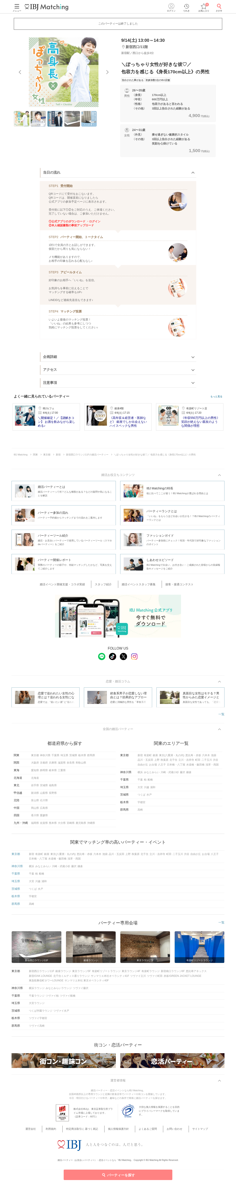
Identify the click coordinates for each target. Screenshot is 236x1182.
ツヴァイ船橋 (67, 997)
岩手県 (35, 787)
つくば (141, 796)
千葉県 (55, 757)
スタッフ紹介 (107, 584)
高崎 (140, 811)
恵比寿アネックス (196, 973)
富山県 (35, 802)
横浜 (140, 774)
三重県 (62, 772)
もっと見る (216, 396)
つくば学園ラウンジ (40, 1012)
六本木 (206, 757)
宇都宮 (141, 804)
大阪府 (35, 764)
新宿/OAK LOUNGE (40, 977)
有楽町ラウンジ (150, 973)
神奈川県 (45, 757)
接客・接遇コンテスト (173, 584)
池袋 (213, 757)
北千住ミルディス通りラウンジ (71, 977)
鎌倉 (188, 774)
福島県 (53, 787)
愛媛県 (44, 817)
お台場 (153, 766)
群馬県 (91, 757)
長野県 (53, 794)
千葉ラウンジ (37, 997)
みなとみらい (152, 774)
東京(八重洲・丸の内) (171, 757)
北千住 (173, 762)
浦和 (152, 789)
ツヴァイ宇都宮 (38, 1020)
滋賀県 (62, 764)
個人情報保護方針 (119, 1132)
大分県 (62, 824)
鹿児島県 (81, 824)
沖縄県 (91, 824)
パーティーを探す (118, 1174)
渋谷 (215, 762)
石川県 (44, 802)
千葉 (140, 781)
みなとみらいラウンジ (59, 990)
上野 (157, 762)
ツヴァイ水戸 (61, 1012)
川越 (146, 789)
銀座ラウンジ (63, 973)
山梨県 (44, 794)
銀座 (155, 757)
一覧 (221, 715)
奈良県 (71, 764)
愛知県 (35, 772)
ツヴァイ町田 (155, 977)
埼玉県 (64, 757)
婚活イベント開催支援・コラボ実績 (71, 584)
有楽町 (148, 757)
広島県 (44, 809)
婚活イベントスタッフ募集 (137, 584)
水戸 (149, 796)
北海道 (35, 779)
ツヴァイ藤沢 (80, 990)
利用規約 (59, 1132)
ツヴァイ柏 (52, 997)
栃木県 (82, 757)
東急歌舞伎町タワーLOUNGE (46, 982)
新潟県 (35, 794)
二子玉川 (206, 762)
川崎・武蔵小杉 (170, 774)
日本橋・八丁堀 (176, 766)
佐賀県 (44, 824)
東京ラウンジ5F (81, 973)
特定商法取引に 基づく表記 (86, 1132)
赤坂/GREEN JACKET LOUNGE (182, 977)
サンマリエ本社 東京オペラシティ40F (87, 982)
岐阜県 (53, 772)
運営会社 (43, 1132)
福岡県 (35, 824)
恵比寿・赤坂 (193, 757)
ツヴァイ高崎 (37, 1027)
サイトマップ (189, 1132)
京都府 (44, 764)
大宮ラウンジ (37, 1005)
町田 (197, 762)
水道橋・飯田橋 (195, 766)
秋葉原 (164, 762)
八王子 (162, 766)
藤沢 (182, 774)
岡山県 (35, 809)
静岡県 (44, 772)
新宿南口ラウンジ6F (173, 973)
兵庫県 (53, 764)
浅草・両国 (212, 766)
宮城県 (44, 787)
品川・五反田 (145, 762)
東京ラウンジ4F (131, 973)
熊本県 (53, 824)
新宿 (140, 757)
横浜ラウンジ (37, 990)
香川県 (35, 817)
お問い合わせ (168, 1132)
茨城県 (73, 757)
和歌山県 (81, 764)
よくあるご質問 (145, 1132)
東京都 (35, 757)
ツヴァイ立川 (138, 977)
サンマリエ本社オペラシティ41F (110, 977)
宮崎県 (71, 824)
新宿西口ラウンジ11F (41, 973)
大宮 (140, 789)
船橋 (150, 781)
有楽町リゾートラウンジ (106, 973)
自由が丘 (143, 766)
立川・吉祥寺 (186, 762)
